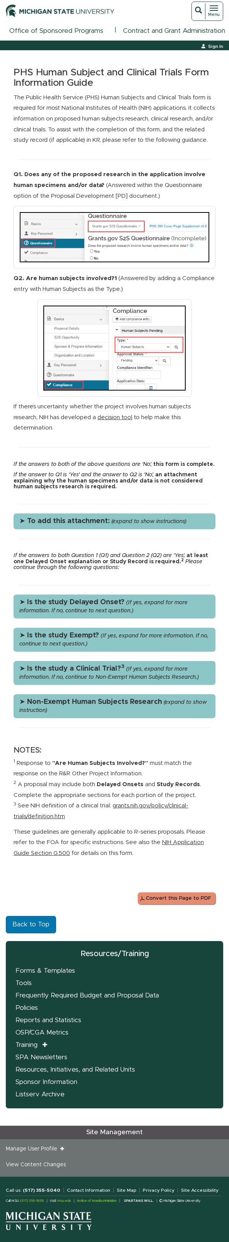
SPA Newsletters (41, 1057)
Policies (26, 1007)
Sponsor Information (46, 1082)
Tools (23, 983)
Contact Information (88, 1190)
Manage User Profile (33, 1149)
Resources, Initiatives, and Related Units (75, 1069)
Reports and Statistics (48, 1020)
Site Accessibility (200, 1190)
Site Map (126, 1190)
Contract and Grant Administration (174, 30)
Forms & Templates (45, 970)
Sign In (215, 46)
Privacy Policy (158, 1190)
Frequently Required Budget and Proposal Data (87, 995)
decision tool (114, 417)
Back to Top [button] (31, 924)
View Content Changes (36, 1164)
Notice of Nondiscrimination (96, 1201)
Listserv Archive (40, 1094)
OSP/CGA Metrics (41, 1032)
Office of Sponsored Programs (56, 30)
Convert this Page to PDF (178, 898)
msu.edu (64, 1201)
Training (26, 1045)
